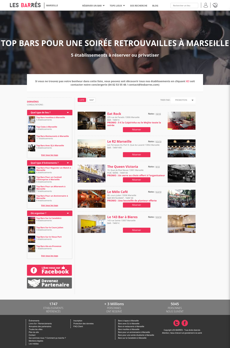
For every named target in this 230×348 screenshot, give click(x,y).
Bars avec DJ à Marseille (128, 324)
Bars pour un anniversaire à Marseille (134, 332)
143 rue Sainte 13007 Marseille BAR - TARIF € (121, 223)
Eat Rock (114, 114)
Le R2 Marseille (119, 141)
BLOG (155, 5)
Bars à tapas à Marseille (128, 321)
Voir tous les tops (49, 155)
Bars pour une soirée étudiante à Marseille (136, 335)
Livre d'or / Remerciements (40, 324)
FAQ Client (78, 326)
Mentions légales (36, 341)
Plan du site (34, 332)
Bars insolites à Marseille (128, 329)
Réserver (136, 129)
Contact (32, 335)
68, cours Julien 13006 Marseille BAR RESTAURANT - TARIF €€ (132, 198)
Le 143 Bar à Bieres (122, 217)
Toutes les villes (35, 329)
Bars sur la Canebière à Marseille (132, 338)
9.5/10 (158, 141)
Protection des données (83, 324)
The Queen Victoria (122, 167)
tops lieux (117, 5)
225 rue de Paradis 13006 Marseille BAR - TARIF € (134, 121)
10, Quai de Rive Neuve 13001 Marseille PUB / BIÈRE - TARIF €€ (136, 173)
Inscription (77, 321)
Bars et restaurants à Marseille (131, 326)
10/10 (158, 113)
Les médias (34, 344)
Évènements (34, 321)
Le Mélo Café (117, 192)
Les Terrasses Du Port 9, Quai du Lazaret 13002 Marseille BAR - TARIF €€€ (133, 148)
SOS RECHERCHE (138, 5)
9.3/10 (158, 191)
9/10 (158, 166)
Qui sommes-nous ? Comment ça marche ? (47, 338)
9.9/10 (158, 217)
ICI (188, 81)
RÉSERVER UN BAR (93, 5)
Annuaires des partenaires (40, 326)
